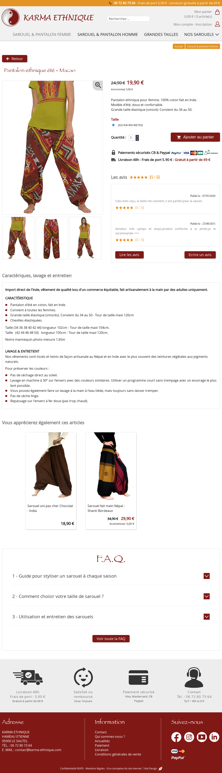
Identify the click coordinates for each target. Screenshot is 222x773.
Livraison (102, 750)
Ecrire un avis (199, 255)
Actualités (102, 741)
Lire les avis (130, 255)
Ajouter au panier (195, 137)
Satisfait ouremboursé (83, 696)
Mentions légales (95, 768)
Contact (101, 732)
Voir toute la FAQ (111, 639)
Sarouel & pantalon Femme (202, 46)
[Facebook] (176, 737)
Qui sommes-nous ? (110, 736)
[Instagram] (189, 737)
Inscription (204, 24)
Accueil (179, 46)
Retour (15, 58)
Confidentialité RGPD (72, 768)
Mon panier (203, 11)
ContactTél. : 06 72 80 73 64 (194, 696)
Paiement (102, 745)
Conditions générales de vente (118, 754)
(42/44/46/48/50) (130, 125)
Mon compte (183, 24)
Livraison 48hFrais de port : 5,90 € (28, 696)
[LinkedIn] (214, 737)
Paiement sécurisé (139, 696)
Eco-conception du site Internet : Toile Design (132, 768)
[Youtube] (202, 737)
